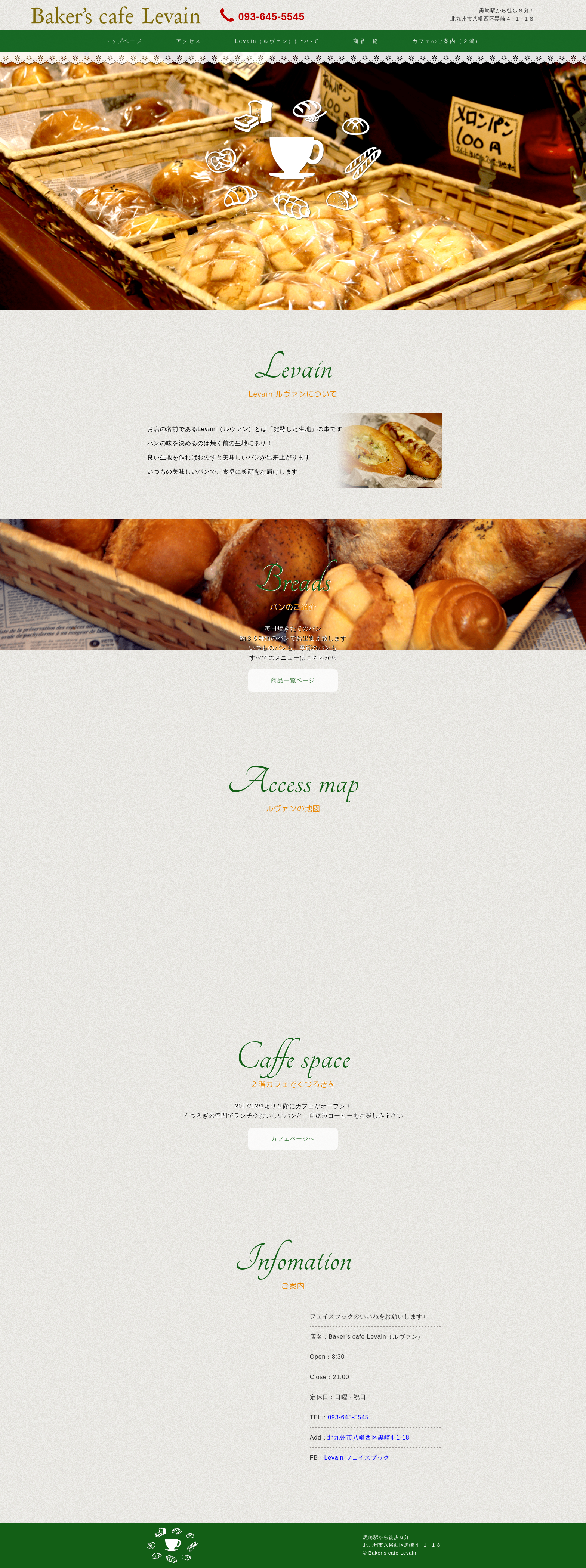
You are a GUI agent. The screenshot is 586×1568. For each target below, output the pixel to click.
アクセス (188, 41)
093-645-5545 (271, 16)
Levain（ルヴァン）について (277, 41)
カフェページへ (293, 1138)
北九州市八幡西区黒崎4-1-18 (368, 1437)
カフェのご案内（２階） (446, 41)
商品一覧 (365, 41)
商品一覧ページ (293, 680)
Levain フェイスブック (357, 1457)
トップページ (123, 41)
